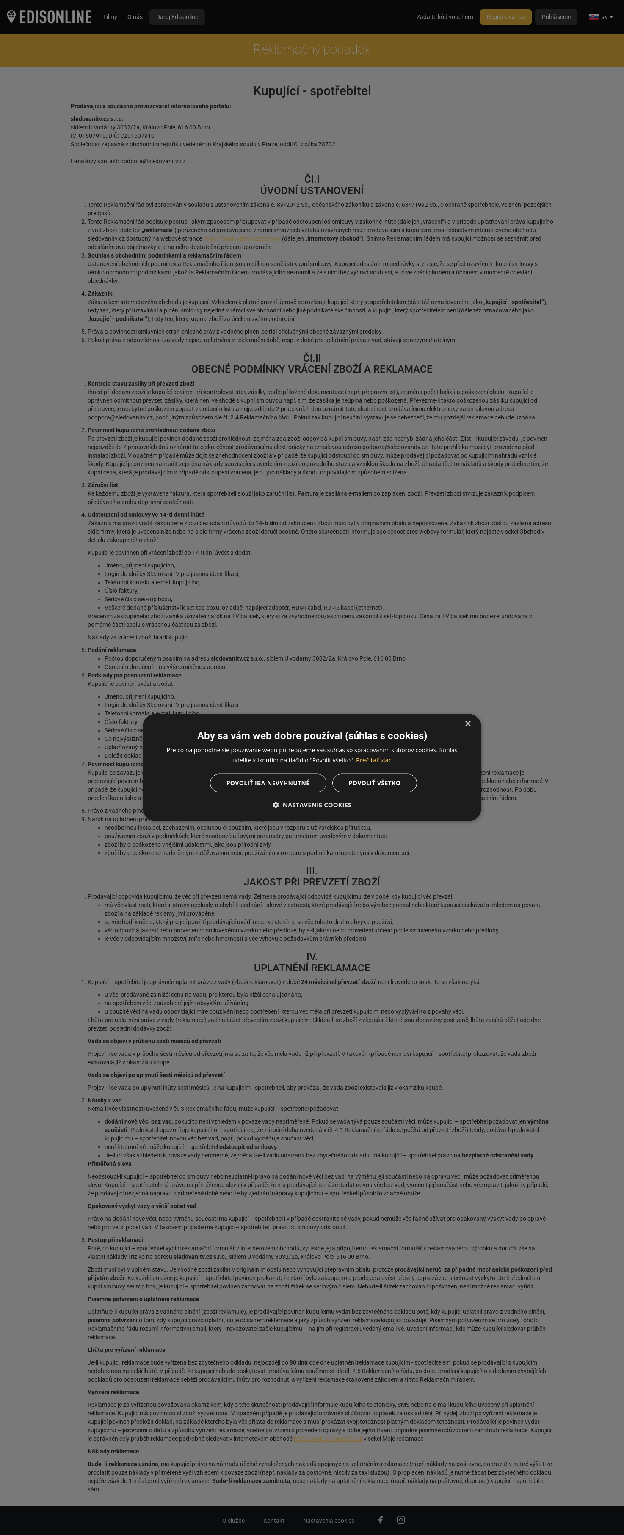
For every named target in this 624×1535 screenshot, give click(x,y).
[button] (312, 805)
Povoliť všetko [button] (375, 783)
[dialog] (312, 767)
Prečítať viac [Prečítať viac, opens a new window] (374, 760)
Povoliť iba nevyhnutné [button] (268, 783)
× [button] (467, 724)
